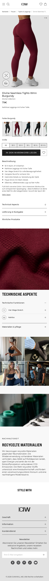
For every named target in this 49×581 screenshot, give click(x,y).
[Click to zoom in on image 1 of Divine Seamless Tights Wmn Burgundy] (24, 52)
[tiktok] (30, 562)
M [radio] (21, 145)
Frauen (13, 12)
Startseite (5, 12)
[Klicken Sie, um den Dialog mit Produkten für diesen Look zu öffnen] (12, 349)
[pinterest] (24, 562)
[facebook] (12, 562)
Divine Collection (8, 99)
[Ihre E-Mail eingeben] (21, 555)
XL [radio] (36, 145)
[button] (24, 212)
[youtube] (35, 562)
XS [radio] (6, 145)
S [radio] (13, 145)
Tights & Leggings (24, 12)
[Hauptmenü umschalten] (3, 4)
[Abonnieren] (43, 554)
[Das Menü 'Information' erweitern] (24, 524)
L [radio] (28, 145)
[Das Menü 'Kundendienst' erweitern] (24, 531)
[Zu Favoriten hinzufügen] (44, 153)
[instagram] (18, 562)
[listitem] (7, 129)
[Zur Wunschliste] (41, 4)
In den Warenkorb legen (21, 152)
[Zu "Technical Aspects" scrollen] (24, 204)
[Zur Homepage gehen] (24, 4)
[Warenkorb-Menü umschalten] (45, 4)
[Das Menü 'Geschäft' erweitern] (24, 517)
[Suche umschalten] (8, 4)
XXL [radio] (43, 145)
